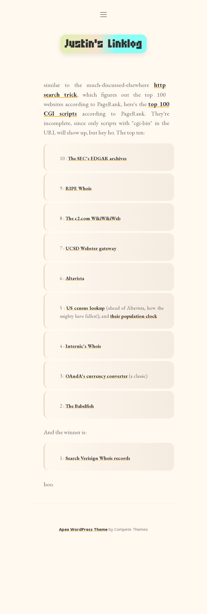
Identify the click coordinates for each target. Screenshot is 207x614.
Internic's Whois (90, 394)
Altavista (80, 304)
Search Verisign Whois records (108, 533)
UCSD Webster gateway (99, 268)
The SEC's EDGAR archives (107, 161)
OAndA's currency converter (114, 430)
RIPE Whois (84, 197)
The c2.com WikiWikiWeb (102, 233)
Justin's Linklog (103, 44)
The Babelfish (86, 475)
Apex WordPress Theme (83, 606)
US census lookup (92, 340)
